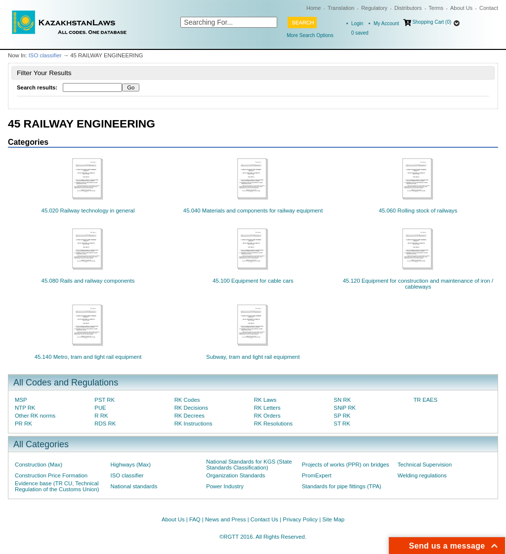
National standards (134, 486)
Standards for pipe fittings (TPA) (341, 486)
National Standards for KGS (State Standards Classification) (249, 464)
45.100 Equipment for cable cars (253, 281)
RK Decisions (191, 408)
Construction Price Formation (51, 475)
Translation (341, 8)
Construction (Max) (38, 465)
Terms (435, 8)
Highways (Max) (131, 465)
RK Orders (267, 416)
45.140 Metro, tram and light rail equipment (88, 357)
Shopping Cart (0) (431, 22)
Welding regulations (422, 475)
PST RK (104, 400)
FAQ (195, 519)
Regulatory (374, 8)
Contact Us (264, 519)
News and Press (225, 519)
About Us (461, 8)
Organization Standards (235, 475)
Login (357, 23)
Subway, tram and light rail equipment (252, 357)
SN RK (342, 400)
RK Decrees (189, 416)
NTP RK (25, 408)
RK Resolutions (273, 423)
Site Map (333, 519)
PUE (100, 408)
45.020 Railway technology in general (88, 210)
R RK (101, 416)
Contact (488, 8)
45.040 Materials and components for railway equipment (253, 210)
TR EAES (426, 400)
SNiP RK (345, 408)
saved (360, 33)
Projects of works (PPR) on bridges (345, 465)
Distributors (408, 8)
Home (313, 8)
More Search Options (310, 35)
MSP (21, 400)
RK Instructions (193, 423)
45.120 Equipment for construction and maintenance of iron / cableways (418, 284)
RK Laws (265, 400)
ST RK (342, 423)
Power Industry (225, 486)
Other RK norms (35, 416)
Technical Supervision (424, 465)
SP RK (342, 416)
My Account (386, 23)
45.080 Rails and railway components (88, 281)
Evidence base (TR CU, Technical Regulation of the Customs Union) (57, 486)
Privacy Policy (300, 519)
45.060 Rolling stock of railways (418, 210)
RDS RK (105, 423)
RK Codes (187, 400)
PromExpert (317, 475)
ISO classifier (45, 55)
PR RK (23, 423)
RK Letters (267, 408)
